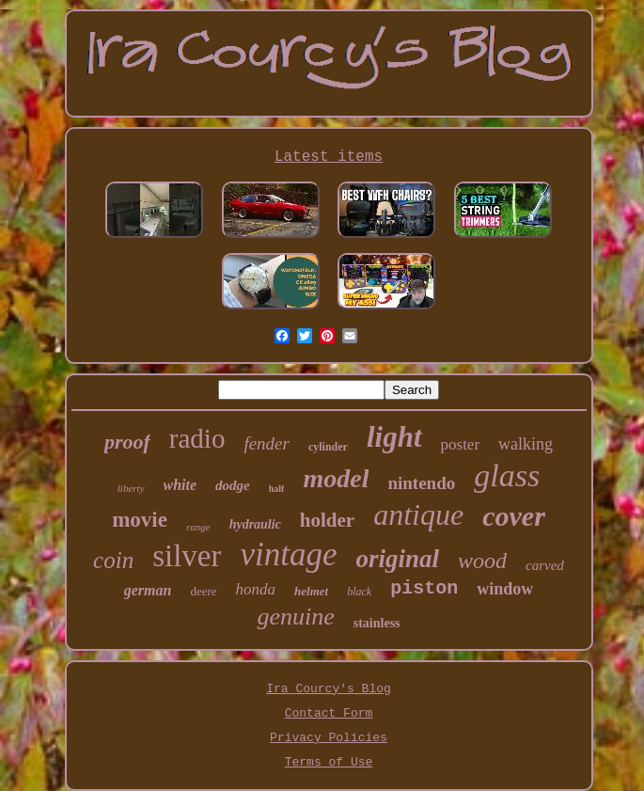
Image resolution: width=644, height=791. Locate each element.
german (148, 590)
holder (327, 520)
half (277, 488)
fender (266, 443)
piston (424, 588)
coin (113, 560)
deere (203, 591)
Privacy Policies (328, 738)
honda (256, 589)
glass (507, 475)
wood (482, 560)
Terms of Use (329, 762)
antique (418, 514)
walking (525, 444)
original (398, 559)
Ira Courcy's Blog (328, 689)
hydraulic (255, 524)
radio (197, 438)
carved (545, 565)
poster (460, 444)
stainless (377, 623)
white (180, 485)
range (198, 526)
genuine (295, 616)
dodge (232, 485)
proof (127, 441)
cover (513, 515)
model (336, 478)
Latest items (329, 157)
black (359, 591)
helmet (311, 591)
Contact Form (329, 713)
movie (139, 519)
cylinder (328, 446)
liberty (131, 488)
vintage (288, 554)
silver (186, 556)
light (394, 436)
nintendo (421, 483)
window (505, 588)
